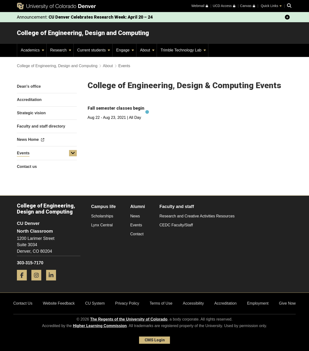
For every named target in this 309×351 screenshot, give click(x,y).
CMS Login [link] (155, 340)
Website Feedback (59, 303)
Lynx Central (102, 225)
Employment (257, 303)
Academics (32, 50)
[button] (73, 153)
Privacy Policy (127, 303)
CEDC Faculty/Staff (176, 225)
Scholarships (102, 216)
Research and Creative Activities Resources (197, 216)
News (135, 216)
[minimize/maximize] (287, 17)
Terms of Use (161, 303)
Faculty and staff (177, 206)
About (147, 50)
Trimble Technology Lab (183, 50)
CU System (95, 303)
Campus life (103, 206)
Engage (125, 50)
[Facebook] (23, 282)
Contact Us (22, 303)
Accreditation (225, 303)
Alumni (137, 206)
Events (23, 153)
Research (60, 50)
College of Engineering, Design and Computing (83, 32)
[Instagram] (38, 282)
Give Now (287, 303)
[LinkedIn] (53, 282)
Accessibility (193, 303)
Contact (137, 234)
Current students (93, 50)
